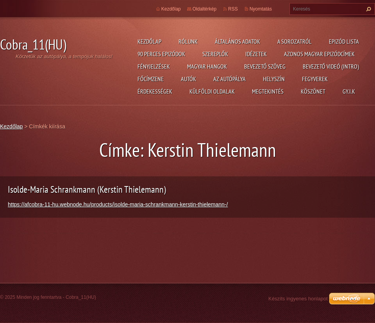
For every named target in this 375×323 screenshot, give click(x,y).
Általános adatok (237, 41)
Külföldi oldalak (212, 91)
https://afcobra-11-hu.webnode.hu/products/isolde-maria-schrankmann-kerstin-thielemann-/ (118, 204)
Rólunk (188, 41)
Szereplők (215, 54)
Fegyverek (315, 79)
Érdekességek (155, 91)
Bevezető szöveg (265, 66)
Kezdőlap (149, 41)
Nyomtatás (261, 9)
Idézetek (256, 54)
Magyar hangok (207, 66)
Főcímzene (151, 79)
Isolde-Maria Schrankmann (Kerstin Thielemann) (87, 189)
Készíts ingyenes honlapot (298, 299)
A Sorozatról (294, 41)
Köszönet (313, 91)
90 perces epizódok (161, 54)
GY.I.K (349, 91)
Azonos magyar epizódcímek (319, 54)
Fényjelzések (154, 66)
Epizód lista (344, 41)
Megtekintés (268, 91)
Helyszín (274, 79)
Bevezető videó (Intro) (331, 66)
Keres (367, 9)
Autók (188, 79)
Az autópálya (229, 79)
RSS (233, 9)
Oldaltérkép (204, 9)
